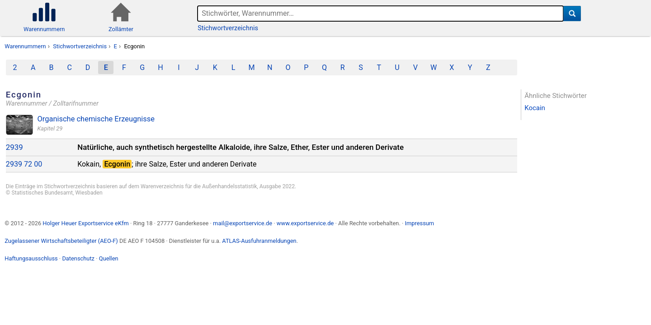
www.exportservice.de (305, 223)
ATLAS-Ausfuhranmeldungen (259, 240)
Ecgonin (134, 46)
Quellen (108, 258)
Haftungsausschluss (31, 258)
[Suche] (572, 13)
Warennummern (25, 46)
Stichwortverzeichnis (228, 28)
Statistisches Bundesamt (42, 193)
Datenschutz (78, 258)
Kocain (534, 108)
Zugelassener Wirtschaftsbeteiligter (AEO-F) (61, 240)
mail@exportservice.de (242, 223)
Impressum (419, 223)
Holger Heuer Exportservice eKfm (85, 223)
